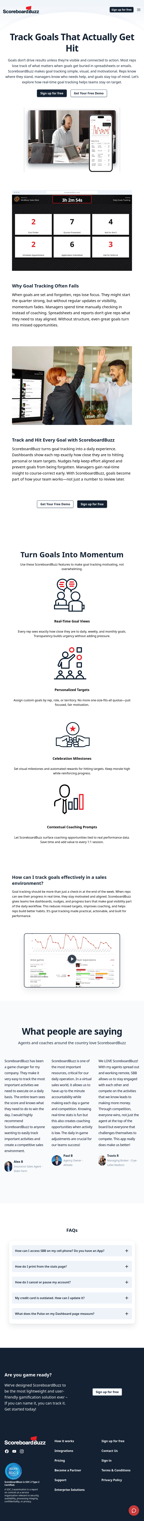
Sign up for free (122, 9)
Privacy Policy (111, 1480)
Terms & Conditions (115, 1470)
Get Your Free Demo (89, 93)
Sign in (106, 1460)
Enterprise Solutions (70, 1490)
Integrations (64, 1451)
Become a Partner (68, 1470)
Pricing (60, 1460)
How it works (64, 1441)
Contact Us (109, 1451)
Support (61, 1480)
